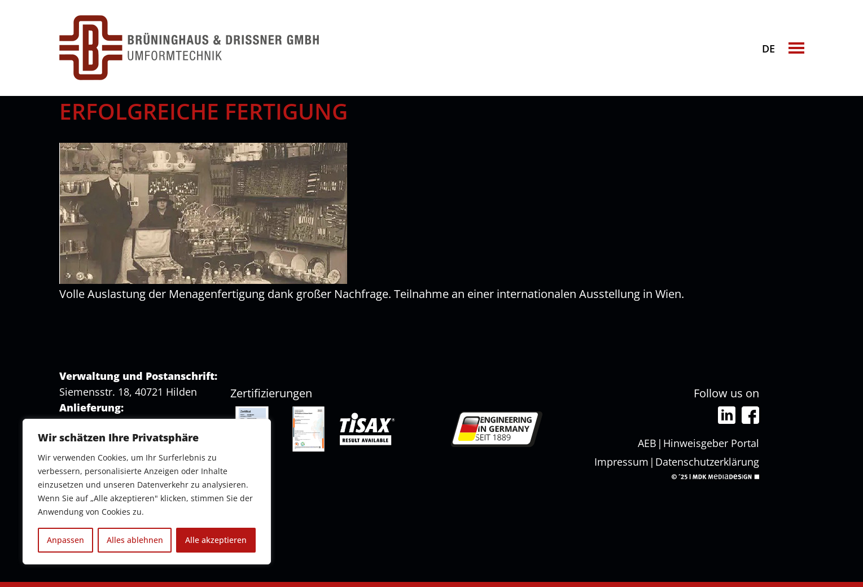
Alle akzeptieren (216, 540)
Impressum (621, 461)
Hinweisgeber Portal (711, 443)
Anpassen (65, 540)
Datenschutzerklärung (707, 461)
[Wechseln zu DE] (769, 47)
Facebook (750, 415)
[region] (147, 491)
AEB (647, 443)
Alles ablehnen (135, 540)
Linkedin (726, 415)
